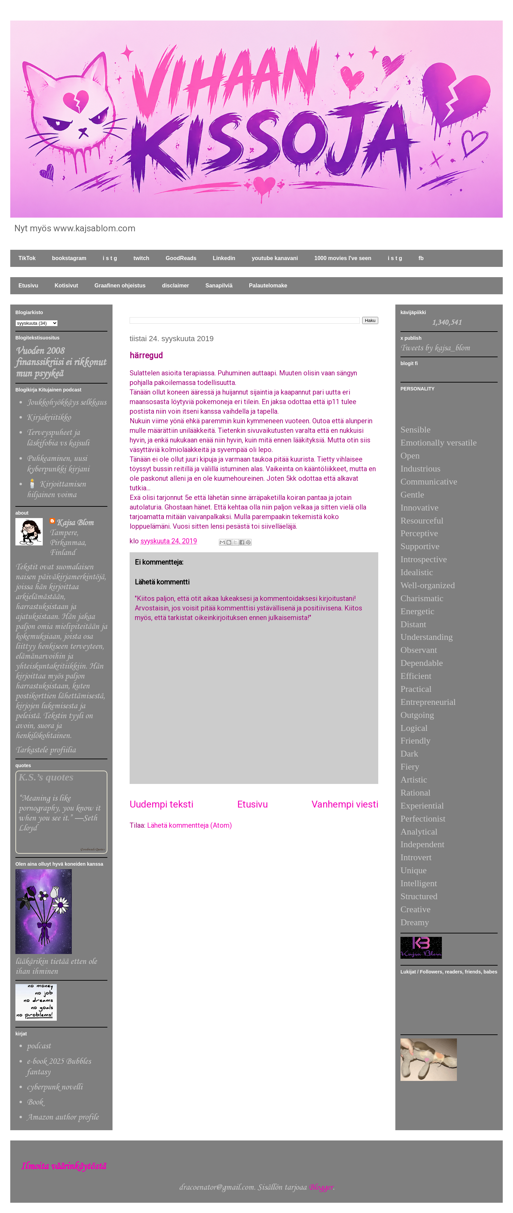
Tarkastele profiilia (45, 750)
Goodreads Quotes (92, 849)
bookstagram (69, 258)
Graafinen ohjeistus (119, 285)
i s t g (110, 258)
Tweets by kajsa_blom (435, 348)
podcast (39, 1046)
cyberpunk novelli (54, 1087)
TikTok (27, 258)
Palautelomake (268, 285)
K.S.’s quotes (46, 777)
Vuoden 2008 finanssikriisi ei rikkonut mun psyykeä (60, 362)
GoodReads (181, 258)
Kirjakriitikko (49, 418)
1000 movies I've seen (342, 258)
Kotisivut (66, 285)
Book (35, 1102)
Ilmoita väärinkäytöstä (63, 1166)
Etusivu (28, 285)
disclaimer (175, 285)
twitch (141, 258)
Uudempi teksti (161, 804)
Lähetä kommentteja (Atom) (189, 825)
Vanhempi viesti (345, 804)
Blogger (320, 1187)
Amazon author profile (62, 1117)
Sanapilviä (219, 285)
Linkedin (224, 258)
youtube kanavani (275, 258)
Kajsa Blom (74, 523)
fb (421, 258)
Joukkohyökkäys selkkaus (66, 403)
